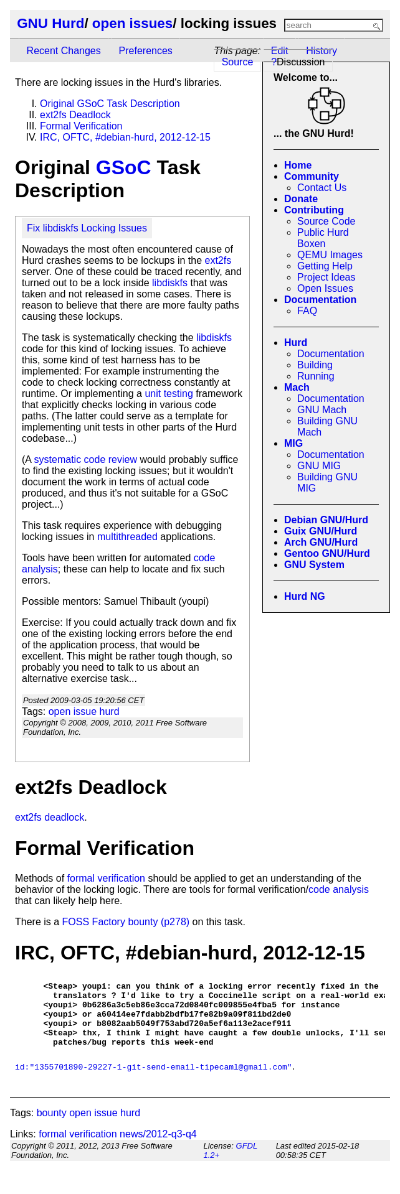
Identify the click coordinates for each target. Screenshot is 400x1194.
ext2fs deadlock (49, 817)
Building (315, 365)
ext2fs (217, 260)
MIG (293, 443)
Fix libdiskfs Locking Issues (87, 228)
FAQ (307, 310)
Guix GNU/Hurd (320, 531)
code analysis (338, 889)
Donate (301, 199)
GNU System (314, 564)
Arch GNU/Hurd (321, 542)
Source (238, 62)
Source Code (326, 221)
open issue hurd (84, 711)
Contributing (314, 210)
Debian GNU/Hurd (326, 520)
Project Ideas (326, 277)
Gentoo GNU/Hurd (327, 553)
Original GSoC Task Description (110, 103)
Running (316, 376)
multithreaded (127, 536)
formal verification (106, 878)
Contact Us (321, 187)
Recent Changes (64, 50)
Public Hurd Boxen (323, 238)
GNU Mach (321, 409)
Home (298, 165)
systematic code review (85, 459)
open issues (132, 23)
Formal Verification (81, 126)
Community (311, 176)
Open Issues (325, 288)
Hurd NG (304, 596)
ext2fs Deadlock (75, 115)
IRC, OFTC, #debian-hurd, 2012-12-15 (125, 137)
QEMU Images (330, 255)
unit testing (169, 393)
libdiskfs (170, 283)
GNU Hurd (50, 23)
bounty (52, 1126)
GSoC (123, 167)
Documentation (320, 299)
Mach (297, 387)
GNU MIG (319, 465)
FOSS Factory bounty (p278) (126, 921)
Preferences (146, 50)
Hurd (295, 342)
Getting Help (325, 266)
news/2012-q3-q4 (158, 1147)
